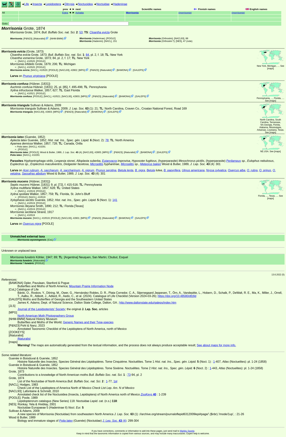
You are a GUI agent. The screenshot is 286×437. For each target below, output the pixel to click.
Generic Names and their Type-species (88, 322)
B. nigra (140, 170)
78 (107, 140)
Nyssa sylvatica (216, 170)
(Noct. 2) (76, 140)
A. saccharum (49, 170)
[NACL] (108, 41)
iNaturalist (39, 38)
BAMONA (122, 70)
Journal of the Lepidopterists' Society (41, 309)
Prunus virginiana (34, 75)
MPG (81, 70)
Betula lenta (125, 170)
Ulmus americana (193, 170)
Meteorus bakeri (150, 164)
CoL (50, 239)
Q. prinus (265, 170)
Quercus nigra (32, 223)
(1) (81, 108)
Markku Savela (187, 431)
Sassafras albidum (34, 173)
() (185, 12)
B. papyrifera (172, 170)
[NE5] (179, 41)
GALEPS (138, 70)
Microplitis (96, 164)
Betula (151, 170)
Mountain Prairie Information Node (91, 286)
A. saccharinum (70, 170)
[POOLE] (111, 38)
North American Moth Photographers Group (46, 315)
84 (87, 54)
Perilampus (233, 160)
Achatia (79, 12)
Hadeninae (120, 4)
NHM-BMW (57, 38)
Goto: (65, 23)
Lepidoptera (53, 4)
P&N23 (28, 38)
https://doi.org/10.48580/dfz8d (177, 296)
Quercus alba (236, 170)
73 (129, 374)
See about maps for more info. (216, 345)
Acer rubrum (31, 170)
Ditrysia (69, 4)
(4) (72, 152)
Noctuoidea (85, 4)
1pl (115, 381)
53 (81, 32)
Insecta (37, 4)
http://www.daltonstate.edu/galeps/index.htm (147, 302)
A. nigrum (88, 170)
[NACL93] (179, 38)
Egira (65, 12)
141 (114, 200)
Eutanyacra (109, 160)
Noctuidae (102, 4)
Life (26, 4)
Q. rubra (252, 170)
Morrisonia (132, 12)
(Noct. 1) (83, 200)
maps (270, 68)
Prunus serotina (106, 170)
